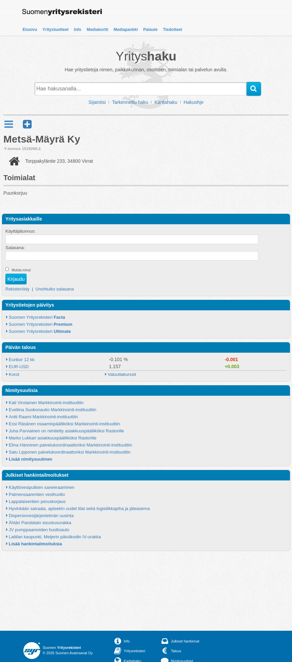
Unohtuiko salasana (54, 288)
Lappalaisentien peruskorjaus (37, 501)
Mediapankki (126, 29)
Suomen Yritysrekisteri (37, 317)
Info (77, 29)
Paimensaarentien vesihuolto (37, 494)
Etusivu (30, 29)
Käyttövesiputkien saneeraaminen (41, 487)
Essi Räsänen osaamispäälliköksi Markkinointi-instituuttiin (64, 423)
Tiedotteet (172, 29)
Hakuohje (194, 102)
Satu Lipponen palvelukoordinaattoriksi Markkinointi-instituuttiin (70, 452)
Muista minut (21, 270)
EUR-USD (19, 366)
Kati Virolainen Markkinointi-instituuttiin (46, 402)
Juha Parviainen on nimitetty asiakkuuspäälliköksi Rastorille (66, 430)
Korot (14, 374)
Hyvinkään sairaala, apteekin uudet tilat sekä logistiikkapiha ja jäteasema (79, 508)
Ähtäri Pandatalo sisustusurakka (40, 522)
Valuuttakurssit (122, 374)
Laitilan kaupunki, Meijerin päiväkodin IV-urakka (55, 536)
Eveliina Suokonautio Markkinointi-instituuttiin (52, 409)
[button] (27, 124)
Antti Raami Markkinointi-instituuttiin (43, 416)
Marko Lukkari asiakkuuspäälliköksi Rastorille (53, 437)
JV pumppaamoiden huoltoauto (39, 529)
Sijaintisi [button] (97, 102)
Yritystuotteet (55, 29)
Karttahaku (165, 102)
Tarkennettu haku (130, 102)
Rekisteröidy (17, 288)
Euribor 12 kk (22, 359)
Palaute (150, 29)
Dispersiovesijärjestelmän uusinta (41, 515)
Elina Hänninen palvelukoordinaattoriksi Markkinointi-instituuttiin (70, 444)
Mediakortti (97, 29)
